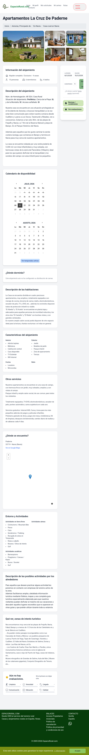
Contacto (31, 8)
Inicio (28, 5)
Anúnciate (50, 719)
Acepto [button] (77, 751)
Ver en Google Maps (13, 448)
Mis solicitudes (46, 5)
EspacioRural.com (50, 741)
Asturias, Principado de (21, 26)
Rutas (65, 5)
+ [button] (8, 454)
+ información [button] (59, 751)
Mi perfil (35, 5)
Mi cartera (57, 5)
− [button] (8, 457)
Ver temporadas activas (30, 261)
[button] (73, 80)
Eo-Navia (37, 26)
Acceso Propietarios (54, 716)
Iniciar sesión (77, 7)
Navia (56, 26)
